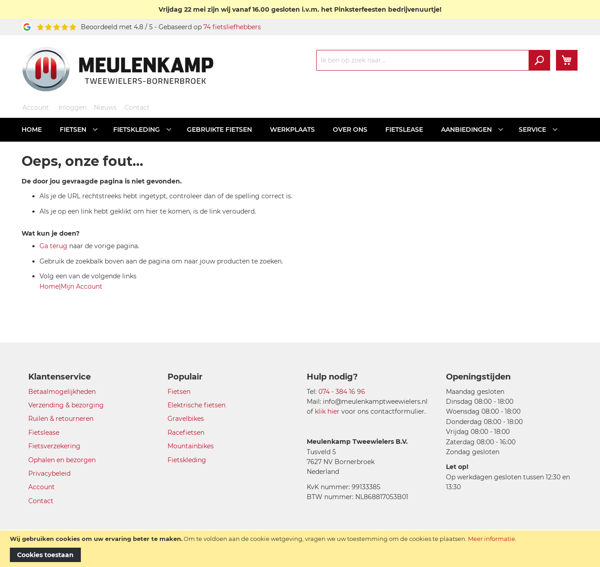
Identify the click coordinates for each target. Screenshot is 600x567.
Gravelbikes (186, 419)
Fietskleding (187, 460)
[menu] (300, 130)
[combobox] (433, 60)
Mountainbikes (191, 446)
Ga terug (53, 246)
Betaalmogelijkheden (62, 392)
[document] (300, 549)
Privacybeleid (49, 473)
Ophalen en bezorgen (62, 460)
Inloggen (72, 107)
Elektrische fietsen (196, 405)
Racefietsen (186, 433)
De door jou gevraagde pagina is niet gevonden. (102, 181)
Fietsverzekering (54, 446)
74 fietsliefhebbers (232, 27)
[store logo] (117, 68)
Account (35, 107)
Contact (137, 107)
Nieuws (105, 107)
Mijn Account (81, 286)
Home (49, 286)
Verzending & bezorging (66, 405)
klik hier (327, 411)
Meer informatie (491, 538)
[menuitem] (32, 130)
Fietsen (179, 392)
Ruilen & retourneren (60, 419)
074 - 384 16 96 (341, 392)
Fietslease (43, 433)
